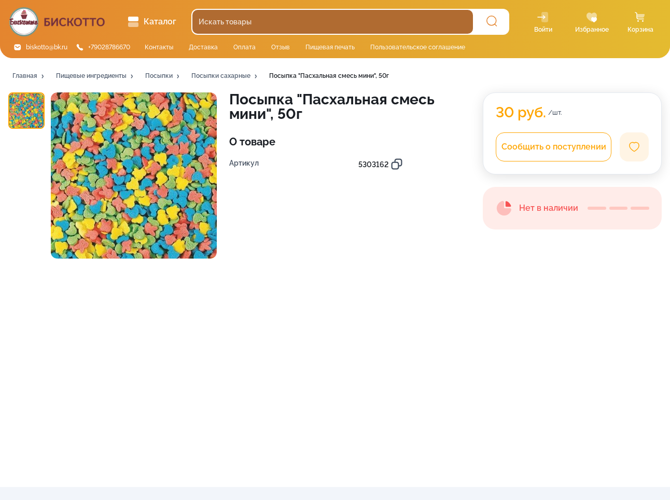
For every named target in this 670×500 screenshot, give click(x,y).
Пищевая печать (330, 47)
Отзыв (280, 47)
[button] (29, 76)
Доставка (203, 47)
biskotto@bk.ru (46, 47)
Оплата (244, 47)
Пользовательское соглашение (417, 47)
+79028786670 (109, 47)
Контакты (159, 47)
